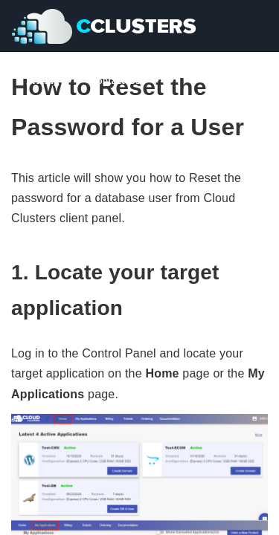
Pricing (43, 80)
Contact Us (115, 80)
